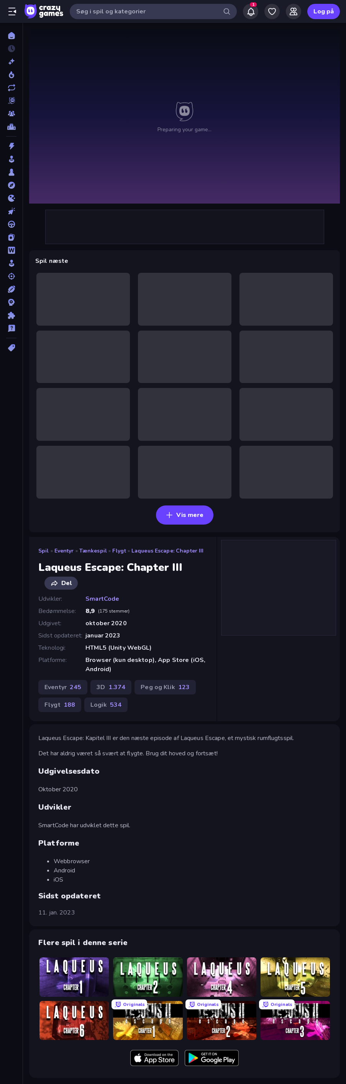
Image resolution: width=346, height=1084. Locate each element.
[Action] (11, 146)
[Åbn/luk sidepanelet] (12, 11)
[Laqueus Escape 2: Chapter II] (221, 1020)
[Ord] (11, 250)
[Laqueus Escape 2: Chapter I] (147, 1020)
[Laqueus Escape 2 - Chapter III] (295, 1020)
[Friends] (293, 11)
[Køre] (11, 224)
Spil (43, 550)
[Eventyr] (11, 185)
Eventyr (64, 550)
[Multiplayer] (11, 113)
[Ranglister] (11, 126)
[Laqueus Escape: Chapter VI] (74, 1020)
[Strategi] (11, 302)
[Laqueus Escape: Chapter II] (147, 977)
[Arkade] (11, 159)
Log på (323, 11)
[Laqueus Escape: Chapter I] (74, 977)
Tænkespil (93, 550)
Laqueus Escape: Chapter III (167, 550)
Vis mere (184, 515)
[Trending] (11, 74)
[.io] (11, 198)
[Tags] (11, 347)
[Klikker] (11, 211)
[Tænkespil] (11, 315)
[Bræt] (11, 172)
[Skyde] (11, 276)
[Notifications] (250, 11)
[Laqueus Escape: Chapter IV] (221, 977)
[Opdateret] (11, 87)
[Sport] (11, 289)
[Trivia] (11, 328)
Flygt (119, 550)
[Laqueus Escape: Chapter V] (295, 977)
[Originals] (11, 100)
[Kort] (11, 237)
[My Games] (272, 11)
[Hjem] (11, 35)
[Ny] (11, 61)
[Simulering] (11, 263)
